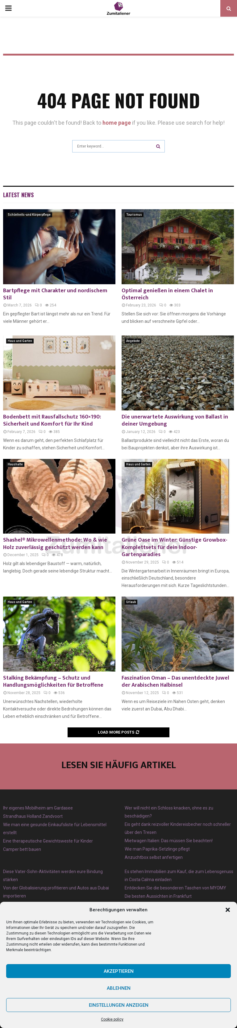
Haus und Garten (20, 341)
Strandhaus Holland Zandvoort (33, 816)
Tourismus (134, 214)
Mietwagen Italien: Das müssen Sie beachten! (169, 840)
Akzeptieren (119, 971)
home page (116, 122)
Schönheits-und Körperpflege (29, 214)
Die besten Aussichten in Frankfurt (158, 896)
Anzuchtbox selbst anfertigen (154, 857)
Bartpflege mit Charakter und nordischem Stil (55, 294)
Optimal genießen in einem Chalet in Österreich (167, 294)
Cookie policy (112, 1019)
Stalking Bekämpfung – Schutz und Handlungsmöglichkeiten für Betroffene (53, 681)
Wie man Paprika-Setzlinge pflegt (157, 849)
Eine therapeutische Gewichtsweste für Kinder (48, 841)
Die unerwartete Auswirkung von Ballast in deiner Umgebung (175, 420)
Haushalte (15, 464)
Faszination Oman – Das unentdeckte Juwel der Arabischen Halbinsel (175, 681)
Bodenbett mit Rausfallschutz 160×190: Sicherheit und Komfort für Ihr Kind (52, 420)
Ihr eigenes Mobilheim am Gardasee (38, 807)
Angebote (133, 341)
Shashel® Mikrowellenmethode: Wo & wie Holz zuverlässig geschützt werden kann (55, 543)
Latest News (18, 195)
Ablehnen (119, 988)
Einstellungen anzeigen (118, 1005)
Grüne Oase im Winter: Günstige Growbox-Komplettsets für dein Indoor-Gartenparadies (174, 547)
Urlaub (131, 602)
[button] (228, 910)
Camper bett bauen (22, 849)
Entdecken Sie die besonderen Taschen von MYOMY (175, 887)
